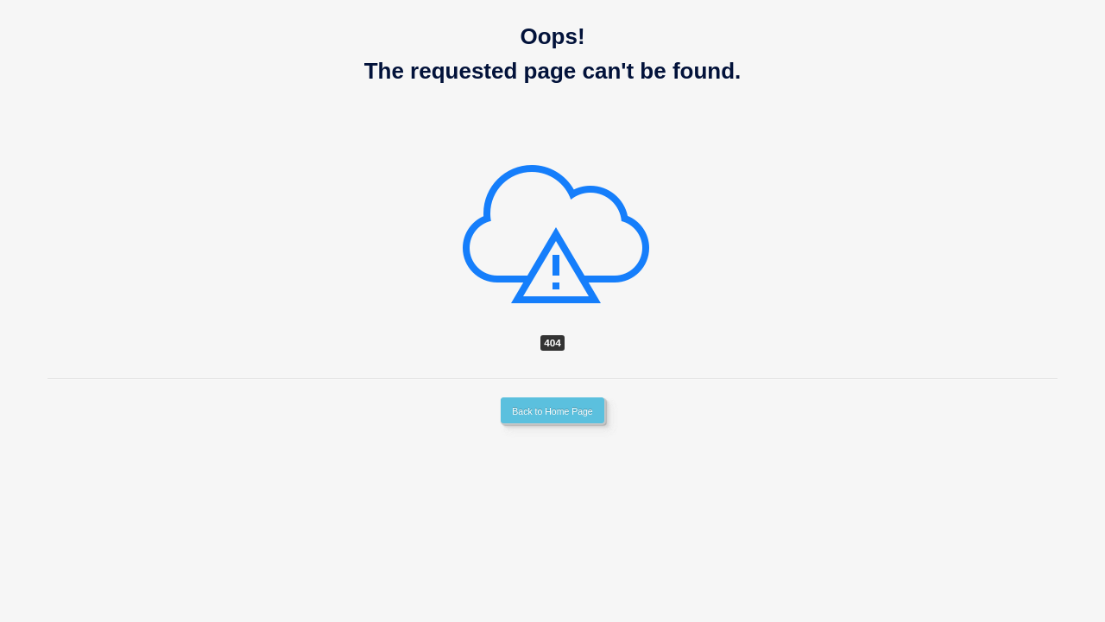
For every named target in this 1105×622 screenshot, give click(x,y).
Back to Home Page (552, 411)
